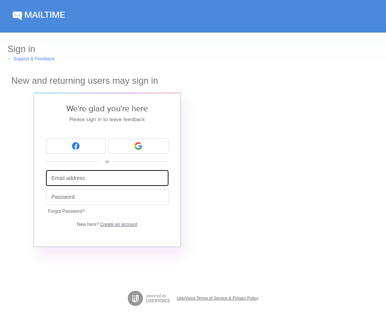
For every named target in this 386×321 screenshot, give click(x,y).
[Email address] (107, 178)
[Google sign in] (138, 146)
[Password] (107, 197)
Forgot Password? (66, 211)
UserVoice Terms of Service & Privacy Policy (218, 298)
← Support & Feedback (31, 58)
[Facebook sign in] (76, 146)
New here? (107, 224)
